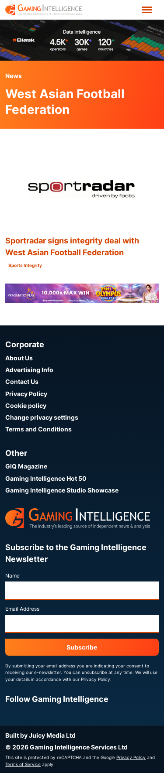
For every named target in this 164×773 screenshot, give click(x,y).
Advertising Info (29, 369)
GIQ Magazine (26, 466)
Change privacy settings (41, 417)
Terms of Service (23, 764)
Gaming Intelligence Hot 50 (46, 478)
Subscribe (81, 647)
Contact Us (21, 381)
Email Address (22, 608)
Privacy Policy (26, 393)
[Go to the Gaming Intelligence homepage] (43, 9)
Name (12, 575)
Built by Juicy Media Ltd (40, 735)
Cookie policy (25, 405)
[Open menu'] (147, 10)
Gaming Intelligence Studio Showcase (62, 490)
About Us (19, 358)
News (13, 75)
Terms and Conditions (38, 429)
